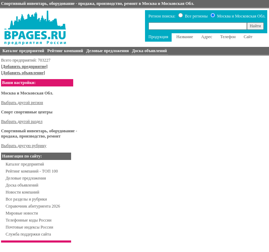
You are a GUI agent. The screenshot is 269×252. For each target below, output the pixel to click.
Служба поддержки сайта (28, 234)
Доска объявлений (22, 185)
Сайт (248, 36)
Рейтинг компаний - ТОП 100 (32, 171)
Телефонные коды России (28, 220)
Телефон (228, 36)
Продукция (158, 36)
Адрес (206, 36)
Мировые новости (22, 213)
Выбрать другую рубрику (24, 145)
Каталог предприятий (25, 164)
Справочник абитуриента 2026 (33, 206)
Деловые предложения (26, 178)
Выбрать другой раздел (21, 121)
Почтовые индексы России (29, 227)
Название (184, 36)
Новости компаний (22, 192)
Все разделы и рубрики (26, 199)
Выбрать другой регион (22, 102)
